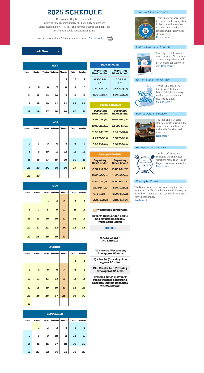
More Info (110, 228)
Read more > (162, 37)
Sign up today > (164, 102)
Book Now (41, 51)
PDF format (94, 38)
